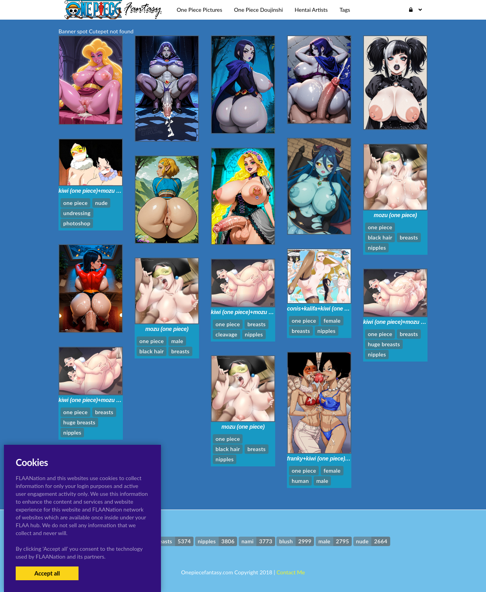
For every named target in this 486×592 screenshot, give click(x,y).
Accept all (47, 573)
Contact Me (290, 572)
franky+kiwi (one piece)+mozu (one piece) (339, 458)
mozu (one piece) (395, 215)
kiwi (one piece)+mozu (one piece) (101, 191)
